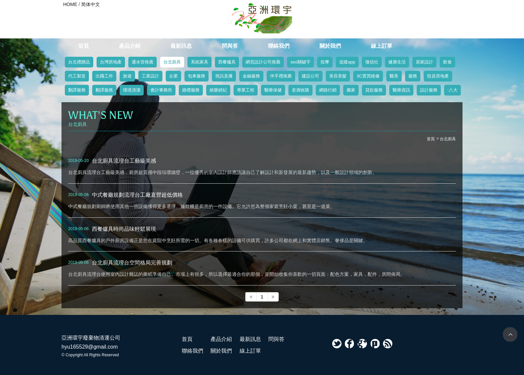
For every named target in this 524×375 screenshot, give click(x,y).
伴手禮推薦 (281, 75)
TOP (510, 334)
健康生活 (397, 61)
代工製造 (77, 75)
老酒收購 (300, 89)
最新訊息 (181, 46)
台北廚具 (172, 61)
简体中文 (90, 4)
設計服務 (428, 89)
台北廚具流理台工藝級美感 (124, 161)
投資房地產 (438, 75)
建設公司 (310, 75)
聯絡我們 (278, 46)
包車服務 (196, 75)
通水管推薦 (142, 61)
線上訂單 (381, 46)
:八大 (452, 89)
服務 (412, 75)
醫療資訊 (401, 89)
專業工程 (245, 89)
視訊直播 (224, 75)
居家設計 (424, 61)
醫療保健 (273, 89)
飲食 (447, 61)
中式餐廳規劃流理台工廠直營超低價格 (137, 195)
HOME (70, 4)
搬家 (351, 89)
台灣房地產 (111, 61)
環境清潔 (131, 89)
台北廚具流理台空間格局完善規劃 (132, 262)
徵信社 (371, 61)
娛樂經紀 (218, 89)
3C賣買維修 (368, 75)
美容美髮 (338, 75)
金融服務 (251, 75)
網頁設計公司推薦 (263, 61)
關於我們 (330, 46)
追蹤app (347, 61)
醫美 (394, 75)
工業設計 (150, 75)
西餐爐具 (227, 61)
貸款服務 (374, 89)
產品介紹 (129, 46)
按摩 (324, 61)
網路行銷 (328, 89)
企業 (173, 75)
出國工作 (104, 75)
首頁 (83, 46)
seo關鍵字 (300, 61)
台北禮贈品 (79, 61)
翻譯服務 (77, 89)
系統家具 (199, 61)
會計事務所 (161, 89)
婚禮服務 (191, 89)
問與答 (230, 46)
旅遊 (127, 75)
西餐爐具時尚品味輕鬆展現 (124, 229)
